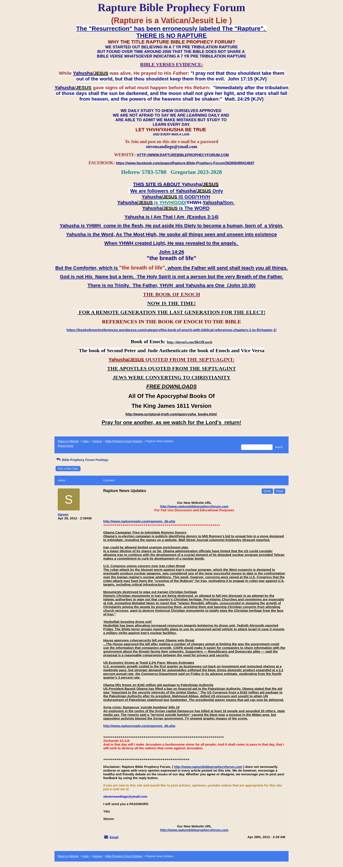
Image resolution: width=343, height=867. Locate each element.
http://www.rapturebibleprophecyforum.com (194, 506)
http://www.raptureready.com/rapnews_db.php (139, 521)
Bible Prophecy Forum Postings (124, 441)
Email (114, 837)
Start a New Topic (68, 468)
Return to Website (68, 441)
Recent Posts (65, 445)
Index (85, 441)
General (97, 441)
